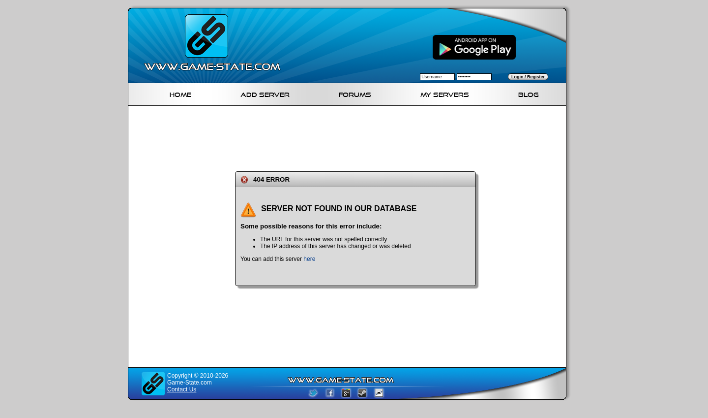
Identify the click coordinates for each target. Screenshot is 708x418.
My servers (444, 93)
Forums (355, 93)
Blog (528, 93)
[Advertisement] (351, 137)
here (309, 259)
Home (180, 93)
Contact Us (181, 389)
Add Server (265, 93)
